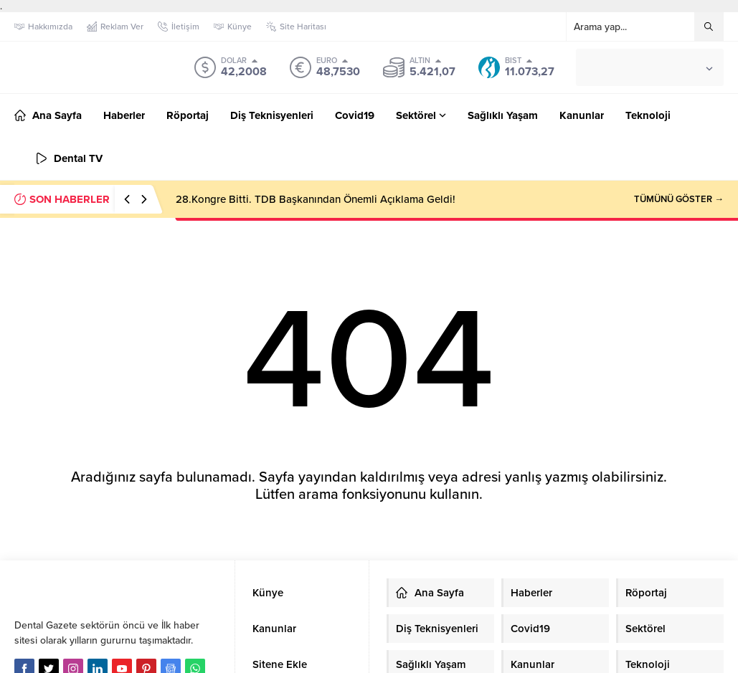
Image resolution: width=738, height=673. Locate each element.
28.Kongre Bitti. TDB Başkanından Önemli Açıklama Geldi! (315, 199)
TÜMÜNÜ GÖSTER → (679, 199)
